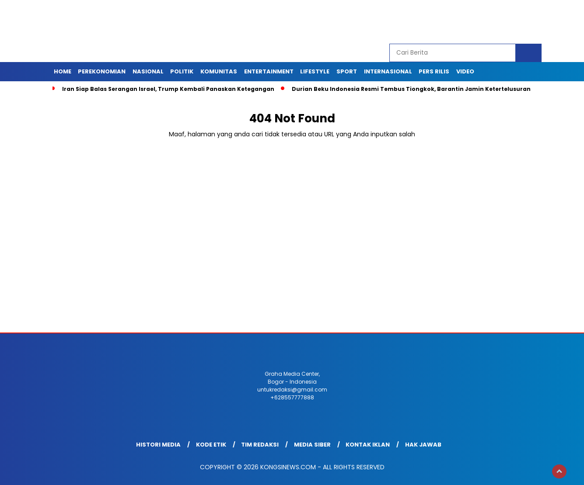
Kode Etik (211, 444)
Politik (181, 71)
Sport (346, 71)
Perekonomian (102, 71)
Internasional (388, 71)
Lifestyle (314, 71)
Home (62, 71)
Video (465, 71)
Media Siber (312, 444)
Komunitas (218, 71)
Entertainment (269, 71)
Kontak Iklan (368, 444)
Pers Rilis (434, 71)
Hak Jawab (423, 444)
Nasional (148, 71)
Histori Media (158, 444)
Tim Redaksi (260, 444)
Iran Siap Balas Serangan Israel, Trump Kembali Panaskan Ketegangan (168, 89)
